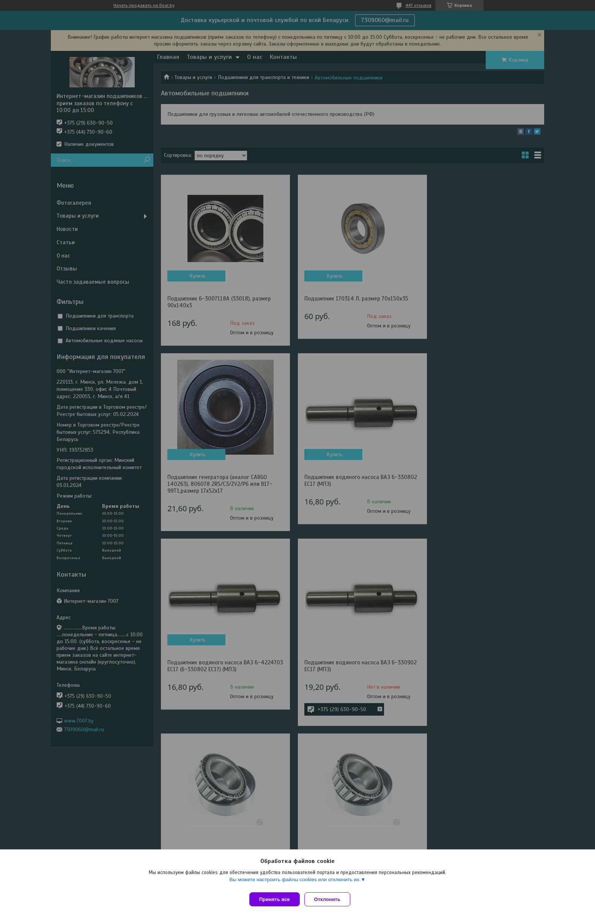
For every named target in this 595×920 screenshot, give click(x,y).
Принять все (274, 899)
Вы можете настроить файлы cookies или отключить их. (294, 882)
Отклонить (330, 899)
